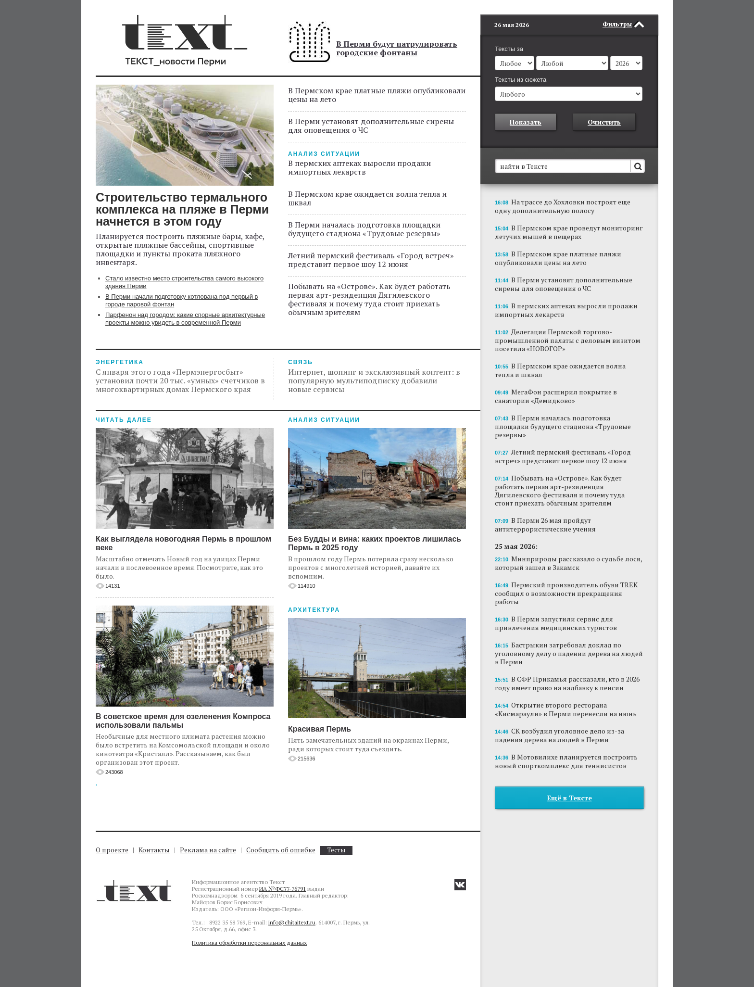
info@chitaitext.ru (291, 922)
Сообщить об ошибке (280, 849)
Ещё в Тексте (569, 783)
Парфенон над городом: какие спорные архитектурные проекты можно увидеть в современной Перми (185, 318)
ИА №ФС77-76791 (282, 888)
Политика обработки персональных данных (249, 942)
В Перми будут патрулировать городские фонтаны (396, 48)
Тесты (336, 850)
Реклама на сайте (208, 849)
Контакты (154, 849)
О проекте (112, 849)
